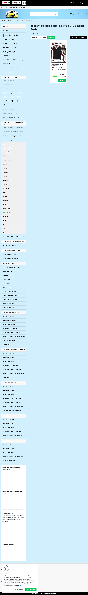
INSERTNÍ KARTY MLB (9, 394)
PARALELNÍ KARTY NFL (9, 357)
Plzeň (4, 192)
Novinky (23, 7)
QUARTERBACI (7, 377)
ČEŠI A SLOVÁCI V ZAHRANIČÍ (11, 267)
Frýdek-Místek (7, 152)
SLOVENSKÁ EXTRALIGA (9, 245)
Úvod (3, 20)
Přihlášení (72, 3)
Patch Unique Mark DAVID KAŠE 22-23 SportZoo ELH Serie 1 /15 (58, 65)
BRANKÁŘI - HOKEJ (8, 109)
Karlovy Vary (7, 160)
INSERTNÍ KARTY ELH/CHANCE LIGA (13, 136)
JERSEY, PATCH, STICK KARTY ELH (16, 20)
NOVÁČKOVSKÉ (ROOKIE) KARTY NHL (13, 101)
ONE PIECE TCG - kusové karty (12, 56)
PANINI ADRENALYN (8, 303)
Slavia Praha (7, 208)
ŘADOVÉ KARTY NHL (8, 81)
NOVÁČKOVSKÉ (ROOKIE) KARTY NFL (13, 373)
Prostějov (5, 200)
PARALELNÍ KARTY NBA (9, 320)
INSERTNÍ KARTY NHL (9, 89)
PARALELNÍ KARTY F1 (8, 448)
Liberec (5, 168)
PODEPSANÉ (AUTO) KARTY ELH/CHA (13, 236)
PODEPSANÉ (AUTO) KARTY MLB (12, 402)
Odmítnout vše (19, 589)
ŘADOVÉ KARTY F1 (8, 444)
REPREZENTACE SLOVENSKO (11, 258)
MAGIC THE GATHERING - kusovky (13, 60)
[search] (56, 14)
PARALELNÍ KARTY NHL (9, 85)
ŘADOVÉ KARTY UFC (8, 419)
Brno (4, 144)
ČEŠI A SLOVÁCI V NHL (9, 105)
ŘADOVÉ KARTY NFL (8, 353)
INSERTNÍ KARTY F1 (8, 452)
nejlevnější (35, 37)
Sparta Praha (7, 212)
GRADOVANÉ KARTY (8, 40)
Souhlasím (31, 589)
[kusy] (53, 80)
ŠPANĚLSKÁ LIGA (7, 275)
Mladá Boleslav (7, 180)
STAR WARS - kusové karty (11, 48)
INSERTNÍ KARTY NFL (8, 361)
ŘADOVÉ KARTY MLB (8, 386)
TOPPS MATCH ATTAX (9, 307)
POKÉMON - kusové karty (10, 44)
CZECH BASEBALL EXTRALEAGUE (12, 410)
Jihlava (5, 156)
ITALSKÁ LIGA (7, 279)
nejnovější (51, 37)
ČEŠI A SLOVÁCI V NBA (9, 340)
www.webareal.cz (50, 593)
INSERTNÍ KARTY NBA (9, 324)
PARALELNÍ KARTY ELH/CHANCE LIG (13, 132)
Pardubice (6, 188)
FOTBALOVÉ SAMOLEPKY (10, 299)
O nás (5, 7)
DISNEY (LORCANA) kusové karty (12, 52)
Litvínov (5, 176)
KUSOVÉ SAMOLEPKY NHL (10, 113)
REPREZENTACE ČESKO (9, 254)
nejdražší (43, 37)
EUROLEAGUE (6, 344)
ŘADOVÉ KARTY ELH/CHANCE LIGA (13, 128)
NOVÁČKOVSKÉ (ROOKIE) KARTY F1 (13, 456)
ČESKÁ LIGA (6, 283)
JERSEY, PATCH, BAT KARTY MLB (12, 398)
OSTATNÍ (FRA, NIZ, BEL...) (10, 291)
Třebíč (4, 220)
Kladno (5, 164)
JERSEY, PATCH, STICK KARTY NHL (12, 93)
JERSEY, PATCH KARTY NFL (10, 365)
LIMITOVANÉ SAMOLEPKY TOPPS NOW (13, 117)
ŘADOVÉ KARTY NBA (8, 316)
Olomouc (5, 184)
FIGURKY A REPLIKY (8, 72)
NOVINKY (5, 30)
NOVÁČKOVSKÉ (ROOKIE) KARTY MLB (14, 406)
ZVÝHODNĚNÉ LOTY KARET (10, 68)
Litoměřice (6, 172)
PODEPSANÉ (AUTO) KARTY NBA (12, 332)
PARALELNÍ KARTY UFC (9, 423)
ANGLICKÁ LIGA (7, 271)
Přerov (4, 204)
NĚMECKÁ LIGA (7, 287)
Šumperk (5, 216)
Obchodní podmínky (14, 7)
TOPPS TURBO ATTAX (9, 460)
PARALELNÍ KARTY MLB (9, 390)
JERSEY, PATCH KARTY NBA (10, 328)
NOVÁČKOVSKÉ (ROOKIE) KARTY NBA (14, 336)
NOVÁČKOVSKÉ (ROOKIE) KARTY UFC (14, 435)
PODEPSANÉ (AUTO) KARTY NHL (12, 97)
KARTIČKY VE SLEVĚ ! (10, 35)
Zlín (4, 232)
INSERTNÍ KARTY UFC (9, 427)
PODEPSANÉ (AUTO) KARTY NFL (12, 369)
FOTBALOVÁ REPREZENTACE (11, 295)
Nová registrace (82, 3)
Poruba (5, 196)
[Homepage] (1, 7)
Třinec (4, 224)
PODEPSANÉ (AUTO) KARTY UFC (12, 431)
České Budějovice (8, 148)
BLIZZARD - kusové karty (10, 64)
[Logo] (12, 14)
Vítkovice (5, 228)
